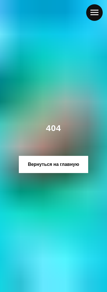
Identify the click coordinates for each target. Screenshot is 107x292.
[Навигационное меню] (94, 12)
